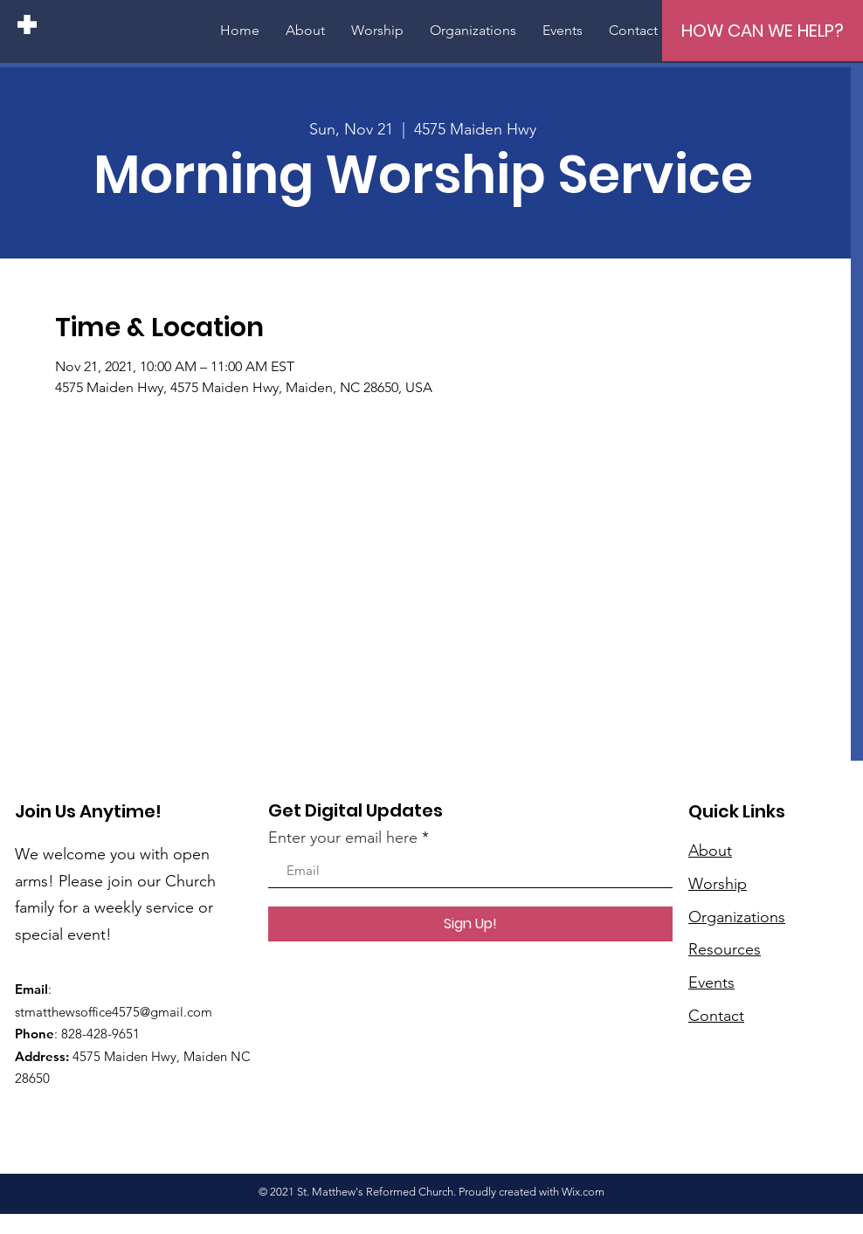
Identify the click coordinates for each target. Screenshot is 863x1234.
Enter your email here (343, 837)
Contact (716, 1015)
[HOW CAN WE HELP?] (762, 30)
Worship (717, 883)
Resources (724, 949)
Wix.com (583, 1191)
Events (711, 982)
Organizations (736, 917)
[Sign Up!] (470, 924)
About (710, 850)
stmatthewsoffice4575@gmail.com (113, 1011)
